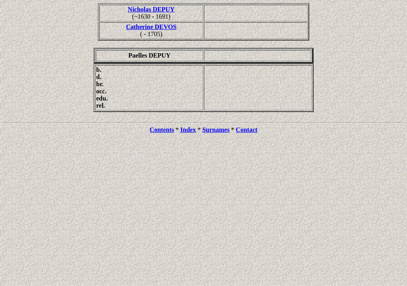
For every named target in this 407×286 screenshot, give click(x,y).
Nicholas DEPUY (151, 9)
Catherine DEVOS (151, 26)
